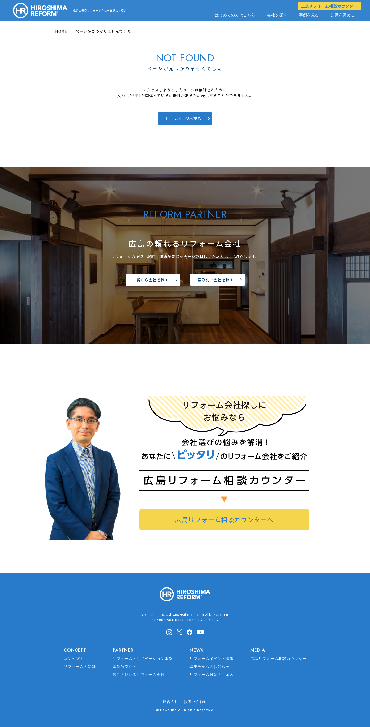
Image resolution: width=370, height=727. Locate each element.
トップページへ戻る (183, 118)
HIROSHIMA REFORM (185, 596)
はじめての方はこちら (235, 15)
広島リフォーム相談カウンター (329, 6)
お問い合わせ (195, 701)
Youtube (200, 631)
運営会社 (171, 701)
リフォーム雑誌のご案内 (211, 674)
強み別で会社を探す (216, 279)
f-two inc (168, 709)
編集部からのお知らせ (209, 666)
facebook (189, 632)
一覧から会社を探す (151, 279)
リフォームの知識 (80, 666)
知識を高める (343, 15)
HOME (61, 31)
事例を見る (309, 15)
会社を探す (277, 15)
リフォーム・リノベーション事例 (143, 658)
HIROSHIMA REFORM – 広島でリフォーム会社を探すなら (40, 10)
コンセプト (74, 658)
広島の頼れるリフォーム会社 (139, 674)
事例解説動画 (125, 666)
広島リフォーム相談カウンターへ (224, 519)
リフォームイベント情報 (211, 658)
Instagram (169, 632)
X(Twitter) (179, 632)
